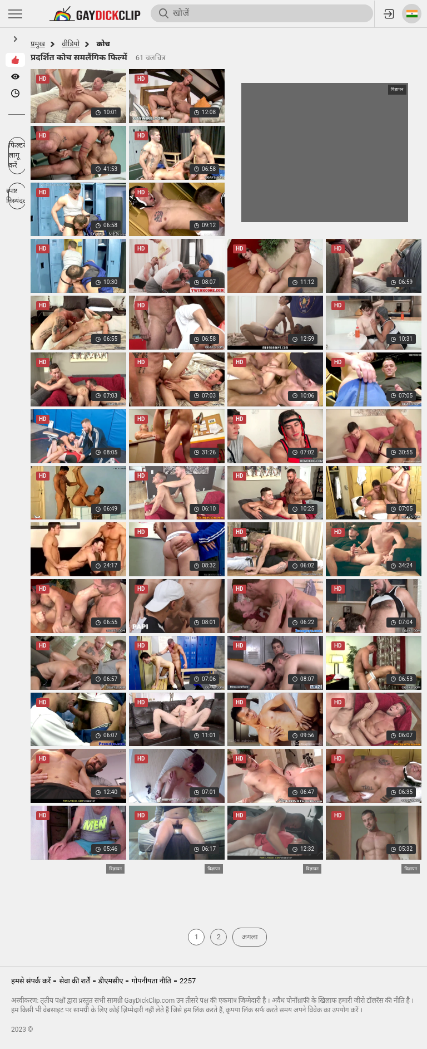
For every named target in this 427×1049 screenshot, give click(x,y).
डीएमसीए (110, 981)
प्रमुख (38, 44)
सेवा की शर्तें (74, 981)
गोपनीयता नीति (151, 981)
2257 (188, 981)
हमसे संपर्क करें (31, 981)
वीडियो (71, 44)
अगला (249, 937)
